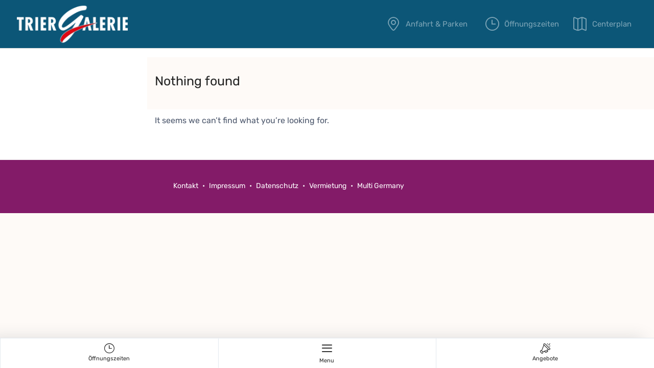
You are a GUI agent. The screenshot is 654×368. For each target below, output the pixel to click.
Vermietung (328, 185)
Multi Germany (380, 185)
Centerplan (612, 24)
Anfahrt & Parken (430, 24)
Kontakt (185, 185)
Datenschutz (277, 185)
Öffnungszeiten (526, 24)
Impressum (227, 185)
